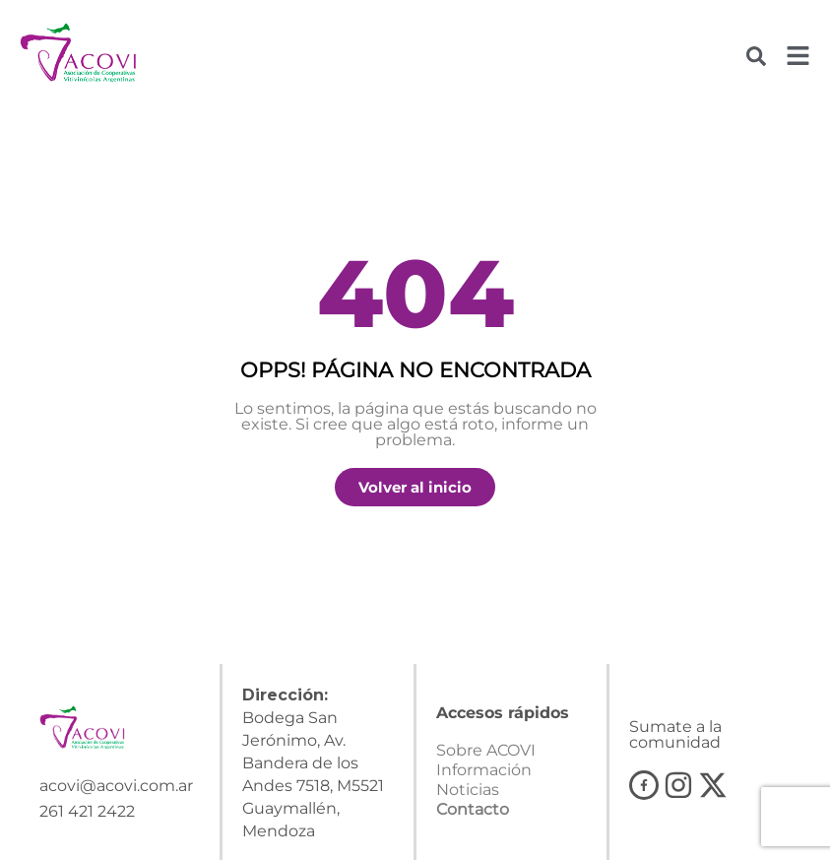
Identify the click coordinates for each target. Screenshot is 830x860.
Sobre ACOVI (486, 750)
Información (484, 770)
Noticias (467, 789)
